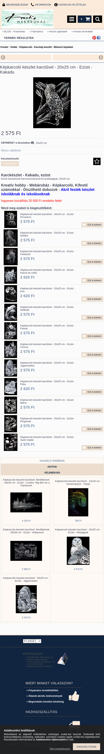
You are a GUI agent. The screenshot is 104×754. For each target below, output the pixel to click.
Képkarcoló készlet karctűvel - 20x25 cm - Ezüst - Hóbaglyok (78, 531)
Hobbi (14, 47)
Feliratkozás (10, 163)
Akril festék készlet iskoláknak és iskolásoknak (47, 191)
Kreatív (4, 47)
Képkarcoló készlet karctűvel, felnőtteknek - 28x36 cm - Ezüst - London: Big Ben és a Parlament (26, 482)
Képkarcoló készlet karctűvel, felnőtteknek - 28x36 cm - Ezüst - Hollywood (26, 531)
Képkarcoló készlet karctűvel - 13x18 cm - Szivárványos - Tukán (78, 482)
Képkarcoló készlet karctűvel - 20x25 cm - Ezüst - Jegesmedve (26, 579)
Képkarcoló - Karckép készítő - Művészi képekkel (46, 47)
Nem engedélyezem (60, 748)
